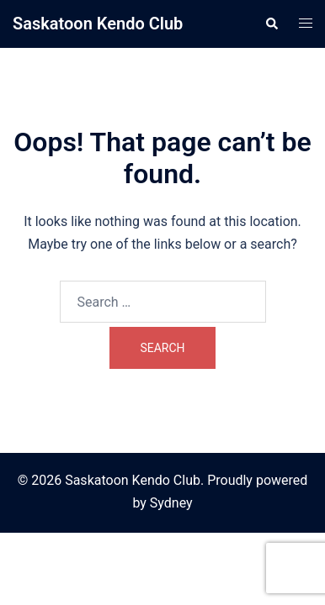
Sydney (171, 503)
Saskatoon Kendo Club (98, 23)
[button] (271, 23)
